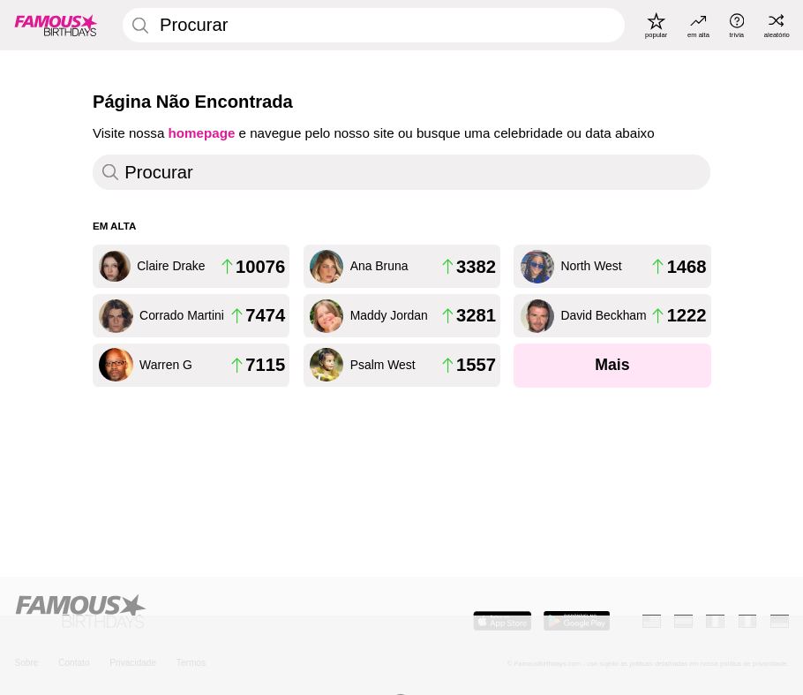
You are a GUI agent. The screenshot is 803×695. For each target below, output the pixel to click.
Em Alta (114, 225)
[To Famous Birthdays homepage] (56, 25)
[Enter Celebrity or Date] (374, 25)
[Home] (202, 612)
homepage (202, 132)
